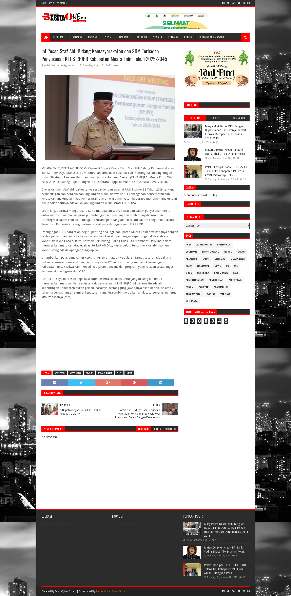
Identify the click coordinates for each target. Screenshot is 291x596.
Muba (189, 266)
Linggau (220, 259)
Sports (157, 37)
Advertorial (204, 244)
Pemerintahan (195, 280)
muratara (192, 301)
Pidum (190, 287)
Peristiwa (235, 280)
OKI (236, 266)
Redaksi (77, 37)
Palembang (221, 273)
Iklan (241, 252)
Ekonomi (142, 37)
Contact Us (61, 3)
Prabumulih (221, 287)
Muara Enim (105, 373)
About (51, 3)
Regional (58, 37)
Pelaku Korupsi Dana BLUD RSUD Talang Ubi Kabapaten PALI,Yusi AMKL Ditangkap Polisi (226, 171)
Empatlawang (210, 252)
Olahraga (203, 273)
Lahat (206, 259)
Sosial (109, 37)
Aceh (188, 244)
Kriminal (191, 259)
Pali (235, 273)
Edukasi (173, 37)
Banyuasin (224, 244)
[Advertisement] (109, 338)
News (129, 373)
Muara (89, 373)
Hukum (228, 252)
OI (227, 266)
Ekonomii (75, 373)
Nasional (93, 37)
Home (43, 3)
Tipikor (225, 294)
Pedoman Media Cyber (212, 37)
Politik (188, 37)
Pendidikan (216, 280)
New (119, 373)
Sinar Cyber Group (65, 591)
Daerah (123, 37)
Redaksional (194, 294)
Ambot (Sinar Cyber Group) (111, 591)
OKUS (189, 273)
